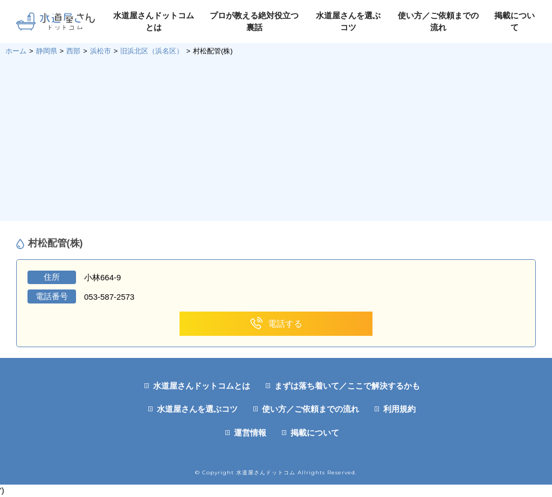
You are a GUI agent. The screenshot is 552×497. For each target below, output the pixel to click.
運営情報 (250, 432)
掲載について (315, 432)
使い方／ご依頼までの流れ (310, 408)
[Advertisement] (276, 137)
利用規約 (399, 408)
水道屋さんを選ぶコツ (197, 408)
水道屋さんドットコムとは (201, 385)
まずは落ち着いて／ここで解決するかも (347, 385)
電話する (276, 323)
